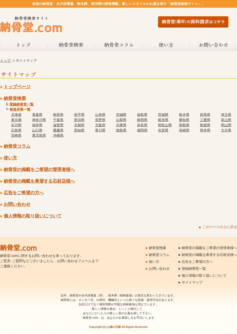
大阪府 (100, 125)
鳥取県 (184, 125)
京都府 (79, 125)
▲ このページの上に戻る (217, 227)
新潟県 (79, 120)
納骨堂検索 (71, 45)
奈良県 (142, 125)
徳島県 (121, 130)
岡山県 (226, 125)
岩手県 (79, 115)
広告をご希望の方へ (24, 192)
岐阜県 (163, 120)
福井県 (37, 125)
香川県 (100, 130)
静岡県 (142, 120)
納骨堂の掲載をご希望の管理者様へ (39, 169)
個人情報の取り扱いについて (32, 215)
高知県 (79, 130)
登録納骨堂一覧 (21, 104)
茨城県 (163, 115)
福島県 (142, 115)
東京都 (16, 120)
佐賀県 (163, 130)
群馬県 (205, 115)
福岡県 (142, 130)
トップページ (17, 86)
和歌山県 (165, 125)
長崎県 (184, 130)
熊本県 (205, 130)
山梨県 (121, 120)
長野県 (100, 120)
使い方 (166, 45)
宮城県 (121, 115)
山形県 (100, 115)
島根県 (205, 125)
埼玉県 (226, 115)
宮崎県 (16, 135)
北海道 (16, 115)
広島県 (16, 130)
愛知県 (184, 120)
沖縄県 (58, 135)
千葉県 (58, 120)
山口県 (37, 130)
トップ (23, 45)
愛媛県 (58, 130)
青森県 (37, 115)
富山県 (226, 120)
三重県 (205, 120)
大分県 (226, 130)
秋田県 (58, 115)
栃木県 (184, 115)
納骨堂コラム (118, 45)
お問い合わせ (213, 45)
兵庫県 (121, 125)
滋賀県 (58, 125)
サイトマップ (192, 282)
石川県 (16, 125)
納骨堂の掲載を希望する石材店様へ (39, 181)
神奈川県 (39, 120)
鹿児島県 (39, 135)
